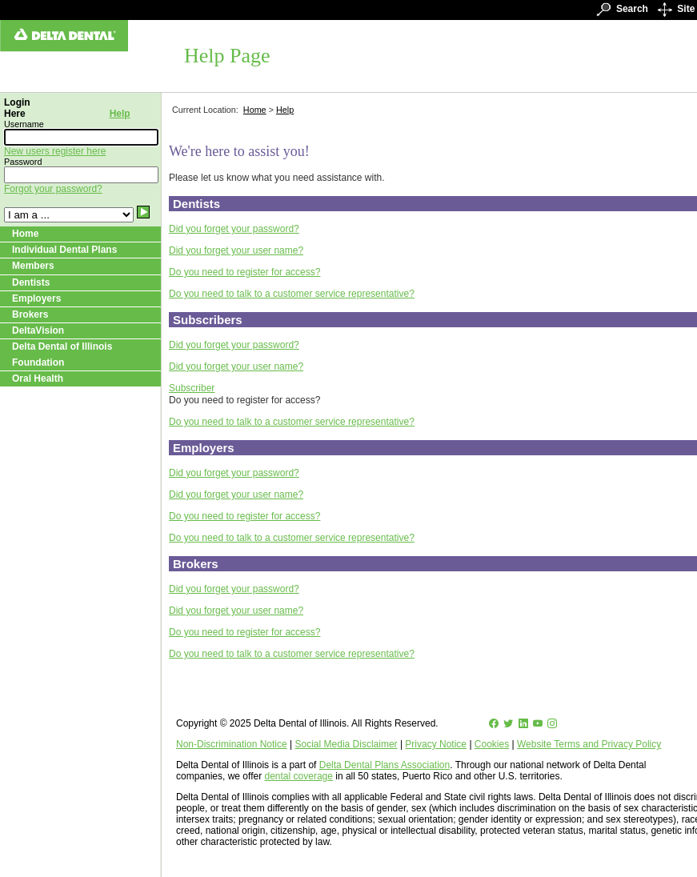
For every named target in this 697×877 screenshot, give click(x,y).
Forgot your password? (53, 188)
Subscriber (191, 388)
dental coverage (299, 776)
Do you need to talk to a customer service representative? (292, 293)
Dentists (31, 282)
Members (33, 265)
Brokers (30, 314)
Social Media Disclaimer (346, 744)
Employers (36, 298)
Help (120, 113)
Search (619, 8)
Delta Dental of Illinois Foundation (62, 354)
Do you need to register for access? (244, 272)
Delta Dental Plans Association (384, 765)
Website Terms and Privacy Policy (589, 744)
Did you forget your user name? (236, 250)
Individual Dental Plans (64, 249)
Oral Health (37, 378)
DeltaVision (38, 330)
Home (25, 233)
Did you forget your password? (234, 228)
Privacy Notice (436, 744)
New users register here (55, 151)
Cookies (492, 744)
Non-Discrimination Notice (231, 744)
